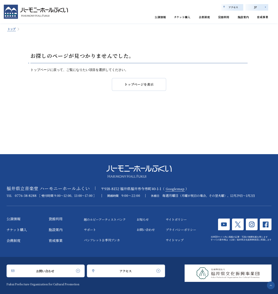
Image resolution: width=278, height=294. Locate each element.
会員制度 (193, 16)
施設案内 (239, 16)
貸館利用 (216, 16)
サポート (90, 229)
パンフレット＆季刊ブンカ (102, 240)
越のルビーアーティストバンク (105, 219)
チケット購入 (167, 16)
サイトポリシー (176, 219)
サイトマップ (175, 240)
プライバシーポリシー (181, 229)
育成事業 (261, 16)
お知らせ (143, 219)
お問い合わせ (146, 229)
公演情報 (142, 16)
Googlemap (176, 188)
